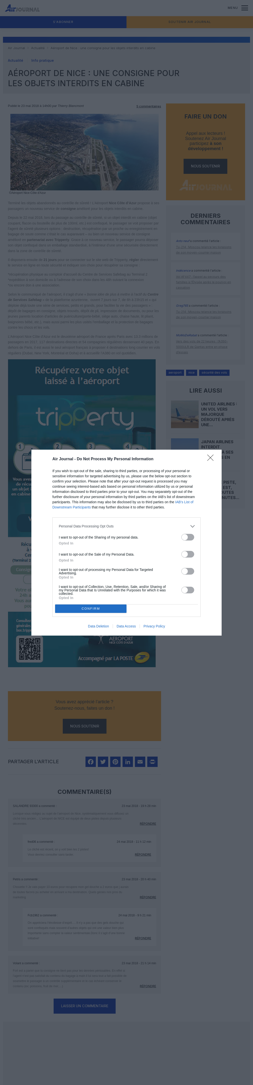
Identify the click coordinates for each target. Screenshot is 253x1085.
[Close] (212, 459)
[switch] (187, 537)
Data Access (126, 626)
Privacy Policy (154, 626)
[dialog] (126, 543)
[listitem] (126, 526)
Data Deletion (98, 626)
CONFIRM (91, 608)
